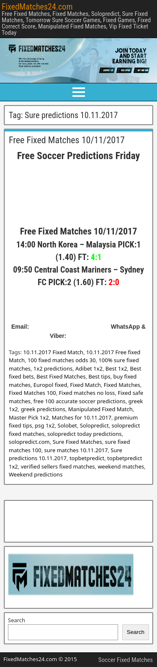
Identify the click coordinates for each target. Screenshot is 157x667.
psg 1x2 (44, 425)
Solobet (67, 425)
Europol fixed (50, 385)
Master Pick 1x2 (29, 417)
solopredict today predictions (84, 434)
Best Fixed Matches (60, 376)
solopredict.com (29, 442)
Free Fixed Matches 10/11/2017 (67, 140)
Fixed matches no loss (87, 393)
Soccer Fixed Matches (125, 660)
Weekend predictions (35, 474)
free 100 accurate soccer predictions (79, 401)
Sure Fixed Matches (77, 442)
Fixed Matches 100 (32, 393)
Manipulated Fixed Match (100, 409)
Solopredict (94, 425)
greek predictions (43, 409)
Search (16, 620)
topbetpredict (86, 458)
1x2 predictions (52, 368)
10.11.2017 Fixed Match (53, 352)
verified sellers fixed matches (58, 466)
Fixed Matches (122, 385)
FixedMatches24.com (37, 7)
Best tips (99, 376)
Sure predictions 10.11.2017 (65, 454)
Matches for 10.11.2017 (82, 417)
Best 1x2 (116, 368)
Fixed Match (85, 385)
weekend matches (121, 466)
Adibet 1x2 (89, 368)
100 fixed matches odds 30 (62, 360)
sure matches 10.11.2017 (76, 450)
